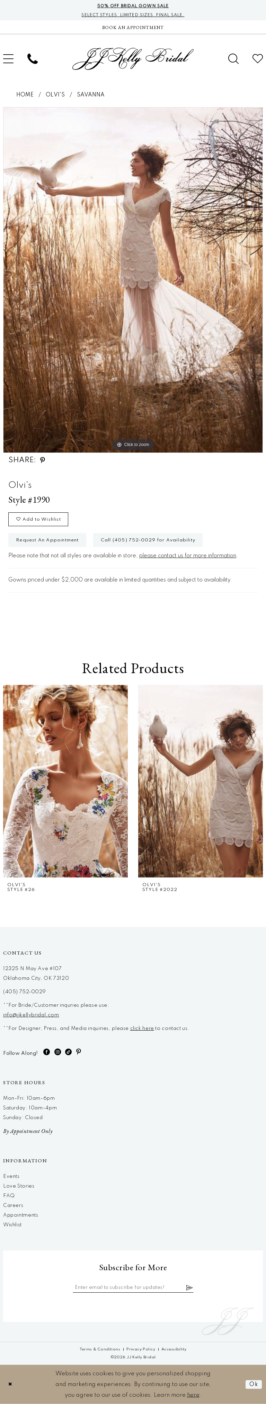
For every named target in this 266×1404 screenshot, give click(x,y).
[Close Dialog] (10, 1384)
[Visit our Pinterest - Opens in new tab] (78, 1052)
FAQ (9, 1195)
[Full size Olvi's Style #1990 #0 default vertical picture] (133, 280)
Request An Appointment (47, 540)
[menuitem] (32, 59)
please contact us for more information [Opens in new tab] (187, 556)
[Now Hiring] (133, 27)
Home (25, 95)
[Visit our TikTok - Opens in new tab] (68, 1052)
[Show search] (233, 59)
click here (142, 1028)
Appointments (20, 1215)
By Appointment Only (28, 1131)
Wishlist (12, 1224)
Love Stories (18, 1186)
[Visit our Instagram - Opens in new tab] (57, 1052)
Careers (13, 1205)
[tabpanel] (133, 280)
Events (11, 1176)
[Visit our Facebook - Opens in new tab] (46, 1052)
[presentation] (65, 781)
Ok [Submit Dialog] (253, 1384)
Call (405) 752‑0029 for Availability (148, 540)
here (193, 1395)
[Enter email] (133, 1287)
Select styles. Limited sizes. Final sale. (132, 15)
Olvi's (55, 95)
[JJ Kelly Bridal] (133, 59)
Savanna (91, 95)
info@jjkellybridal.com (31, 1015)
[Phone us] (32, 59)
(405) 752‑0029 (24, 991)
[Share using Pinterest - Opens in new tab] (42, 460)
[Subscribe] (190, 1287)
